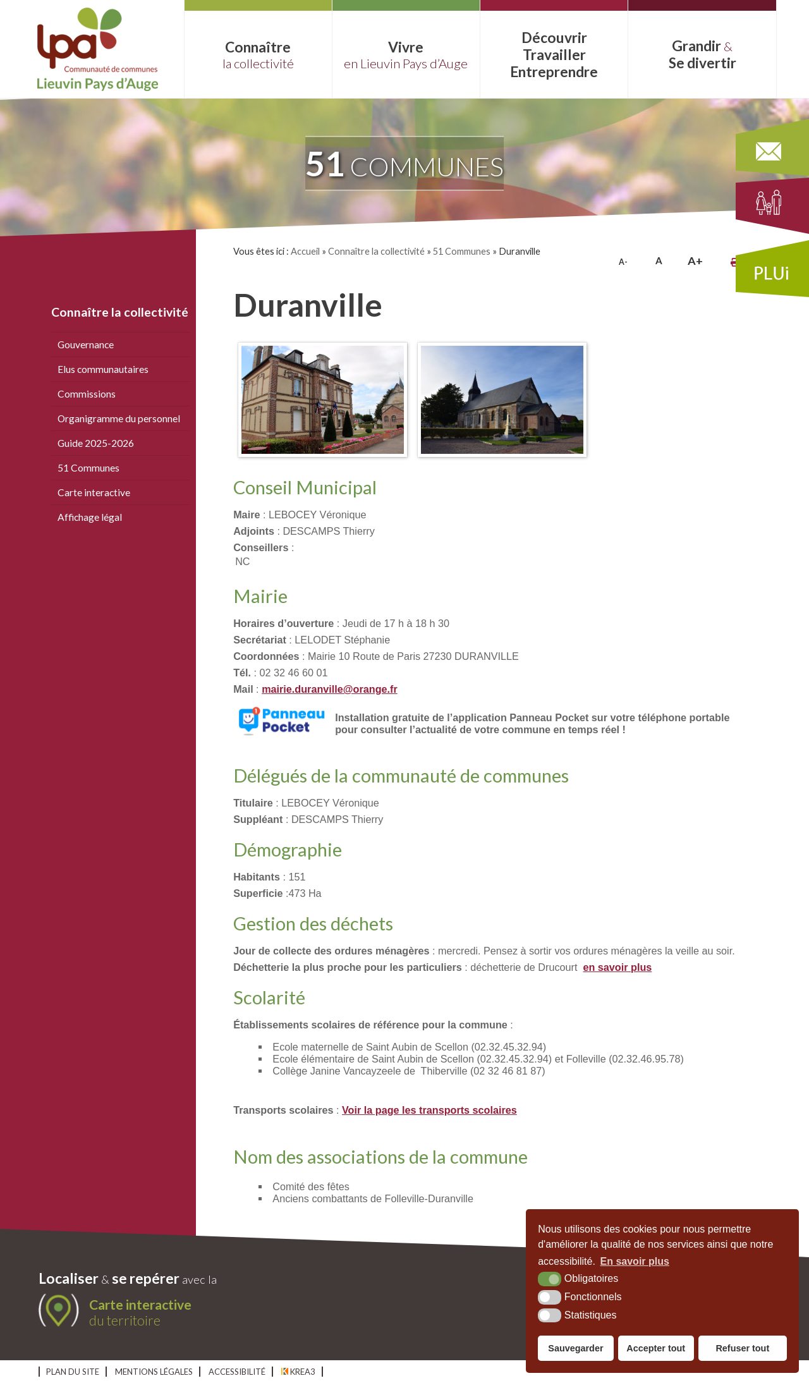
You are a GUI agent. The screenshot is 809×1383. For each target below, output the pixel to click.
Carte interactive (94, 492)
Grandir (702, 54)
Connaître (258, 55)
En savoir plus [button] (634, 1261)
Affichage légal (90, 517)
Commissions (87, 393)
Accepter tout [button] (655, 1348)
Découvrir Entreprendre (554, 54)
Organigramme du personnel (119, 418)
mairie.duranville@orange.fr (330, 689)
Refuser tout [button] (742, 1348)
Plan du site (72, 1372)
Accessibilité (237, 1372)
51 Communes (88, 467)
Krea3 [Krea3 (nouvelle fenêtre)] (298, 1372)
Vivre (406, 55)
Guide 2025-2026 (96, 443)
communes (404, 163)
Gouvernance (86, 344)
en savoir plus (617, 967)
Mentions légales (154, 1372)
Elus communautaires (103, 369)
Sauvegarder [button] (575, 1348)
